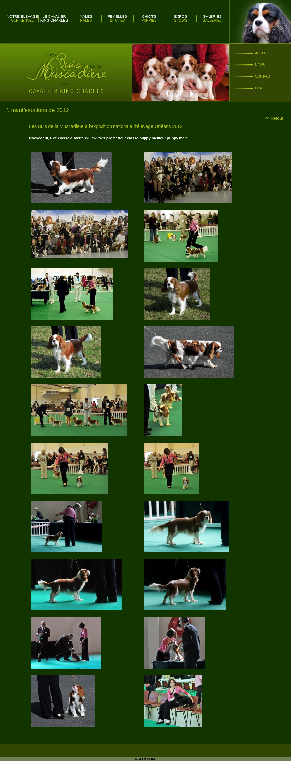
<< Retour (273, 118)
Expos (180, 16)
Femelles (117, 16)
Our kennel (22, 20)
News (260, 65)
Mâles (86, 16)
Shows (180, 20)
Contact (263, 76)
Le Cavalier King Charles (54, 18)
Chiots (149, 16)
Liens (259, 88)
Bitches (117, 20)
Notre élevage (22, 16)
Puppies (148, 20)
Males (86, 20)
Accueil (262, 53)
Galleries (212, 20)
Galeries (212, 16)
